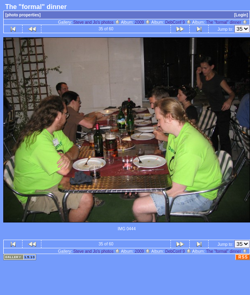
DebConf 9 (178, 22)
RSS (243, 257)
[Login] (241, 15)
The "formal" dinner (227, 22)
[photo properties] (23, 15)
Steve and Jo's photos (96, 22)
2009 (142, 22)
